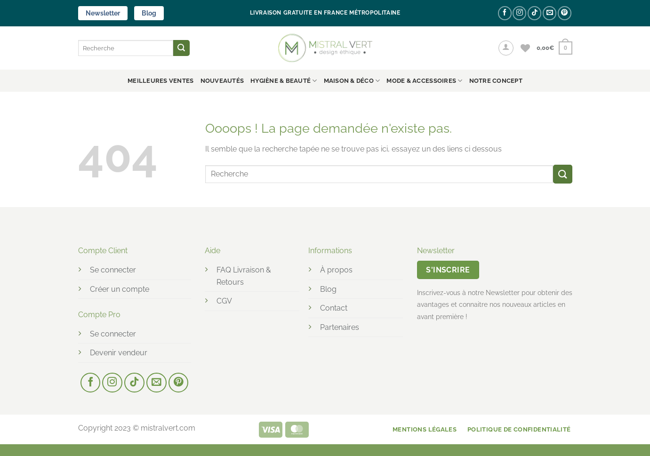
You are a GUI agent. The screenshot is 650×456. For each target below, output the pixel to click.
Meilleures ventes (160, 80)
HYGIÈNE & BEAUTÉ (283, 80)
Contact (333, 308)
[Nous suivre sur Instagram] (519, 13)
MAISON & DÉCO (352, 80)
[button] (506, 48)
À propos (336, 269)
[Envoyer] (181, 48)
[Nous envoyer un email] (549, 13)
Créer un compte (119, 289)
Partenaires (339, 327)
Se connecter (113, 269)
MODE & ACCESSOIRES (424, 80)
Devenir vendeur (118, 352)
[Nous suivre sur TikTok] (534, 13)
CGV (224, 300)
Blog (149, 13)
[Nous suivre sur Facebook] (505, 13)
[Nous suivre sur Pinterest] (564, 13)
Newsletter (103, 13)
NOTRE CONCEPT (495, 80)
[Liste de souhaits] (525, 48)
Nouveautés (222, 80)
